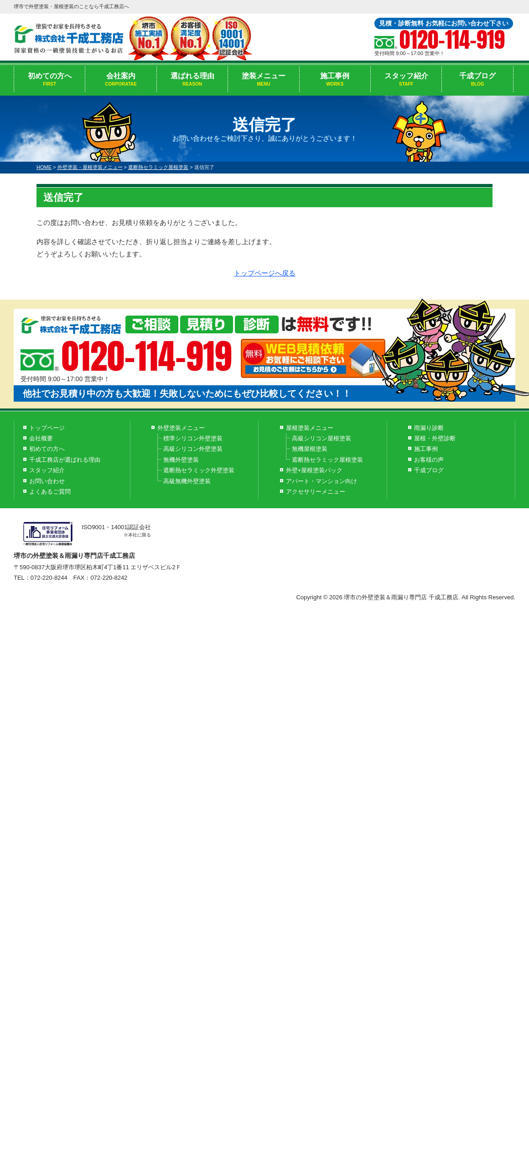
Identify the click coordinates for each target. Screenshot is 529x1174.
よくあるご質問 (50, 491)
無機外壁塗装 (181, 459)
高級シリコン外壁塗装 (193, 448)
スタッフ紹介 (406, 79)
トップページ (47, 427)
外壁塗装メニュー (181, 427)
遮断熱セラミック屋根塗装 (327, 459)
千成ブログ (477, 79)
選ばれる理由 (192, 79)
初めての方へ (49, 79)
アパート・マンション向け (321, 481)
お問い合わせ (47, 481)
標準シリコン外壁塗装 (193, 438)
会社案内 (120, 79)
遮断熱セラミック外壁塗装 (198, 470)
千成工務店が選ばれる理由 (64, 459)
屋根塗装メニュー (309, 427)
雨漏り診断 (429, 427)
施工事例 (335, 79)
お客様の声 (429, 459)
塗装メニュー (263, 79)
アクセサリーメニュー (315, 491)
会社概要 (41, 438)
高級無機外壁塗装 (187, 481)
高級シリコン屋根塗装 (321, 438)
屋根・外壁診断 (435, 438)
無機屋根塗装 (309, 448)
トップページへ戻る (265, 273)
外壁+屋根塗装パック (314, 470)
